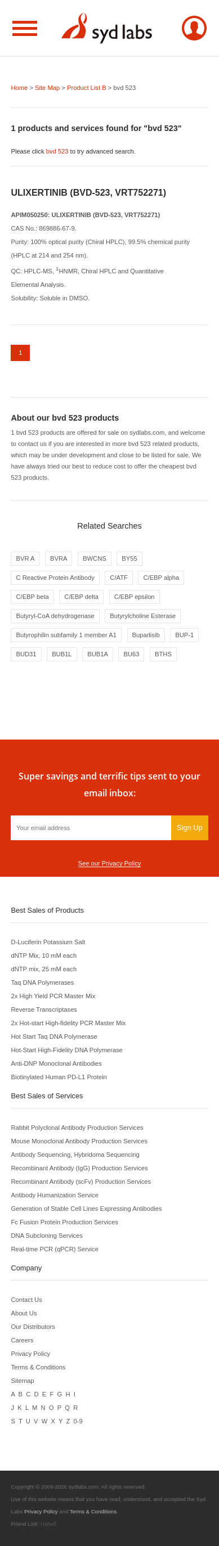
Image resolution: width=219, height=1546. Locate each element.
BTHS (163, 654)
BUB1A (97, 654)
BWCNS (94, 558)
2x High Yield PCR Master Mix (53, 996)
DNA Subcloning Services (46, 1235)
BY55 (129, 558)
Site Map (47, 87)
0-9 (78, 1421)
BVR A (25, 558)
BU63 (131, 654)
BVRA (58, 558)
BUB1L (61, 654)
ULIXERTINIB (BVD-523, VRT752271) (88, 192)
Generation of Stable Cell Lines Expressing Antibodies (86, 1208)
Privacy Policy (30, 1353)
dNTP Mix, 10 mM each (44, 955)
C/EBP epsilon (134, 596)
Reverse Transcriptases (44, 1009)
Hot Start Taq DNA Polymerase (54, 1036)
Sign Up (190, 827)
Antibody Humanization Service (54, 1195)
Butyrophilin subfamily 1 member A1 (66, 635)
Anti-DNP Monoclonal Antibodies (56, 1063)
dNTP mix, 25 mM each (44, 969)
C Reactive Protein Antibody (55, 577)
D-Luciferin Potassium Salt (48, 942)
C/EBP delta (81, 596)
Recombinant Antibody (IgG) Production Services (79, 1168)
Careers (22, 1340)
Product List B (86, 87)
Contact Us (26, 1299)
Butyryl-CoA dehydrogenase (55, 615)
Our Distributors (33, 1326)
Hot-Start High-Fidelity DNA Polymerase (66, 1050)
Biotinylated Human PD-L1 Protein (58, 1077)
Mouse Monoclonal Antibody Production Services (79, 1141)
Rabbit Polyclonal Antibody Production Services (77, 1127)
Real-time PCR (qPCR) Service (54, 1249)
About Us (24, 1313)
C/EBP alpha (161, 577)
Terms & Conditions (38, 1367)
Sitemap (22, 1380)
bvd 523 (57, 151)
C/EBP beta (32, 596)
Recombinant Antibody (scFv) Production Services (81, 1181)
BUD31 (26, 654)
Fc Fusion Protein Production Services (64, 1222)
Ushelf (48, 1524)
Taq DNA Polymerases (42, 982)
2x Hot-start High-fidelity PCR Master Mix (68, 1023)
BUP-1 (184, 635)
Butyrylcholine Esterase (143, 615)
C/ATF (119, 577)
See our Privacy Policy (109, 863)
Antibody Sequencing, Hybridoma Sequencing (75, 1154)
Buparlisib (146, 635)
